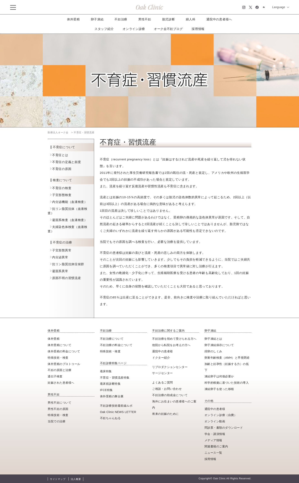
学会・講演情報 (214, 434)
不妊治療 (120, 19)
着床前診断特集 (110, 383)
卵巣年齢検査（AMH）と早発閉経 (227, 357)
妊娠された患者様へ (61, 382)
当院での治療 (56, 421)
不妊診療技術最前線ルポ (116, 405)
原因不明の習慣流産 (66, 278)
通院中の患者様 (162, 351)
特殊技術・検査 (58, 357)
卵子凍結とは (213, 338)
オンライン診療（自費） (220, 415)
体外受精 (73, 19)
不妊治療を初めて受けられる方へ (174, 338)
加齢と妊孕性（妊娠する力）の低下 (226, 367)
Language (278, 7)
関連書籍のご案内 (216, 446)
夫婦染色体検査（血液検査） (67, 229)
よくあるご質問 (162, 382)
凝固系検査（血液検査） (69, 220)
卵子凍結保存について (219, 345)
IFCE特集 (106, 390)
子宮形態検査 (61, 195)
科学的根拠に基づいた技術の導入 (226, 382)
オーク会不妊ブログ (168, 29)
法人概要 (76, 479)
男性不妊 (144, 19)
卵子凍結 (97, 19)
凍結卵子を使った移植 (219, 389)
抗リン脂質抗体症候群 (68, 264)
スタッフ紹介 (104, 29)
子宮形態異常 (61, 250)
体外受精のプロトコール (64, 364)
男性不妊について (59, 402)
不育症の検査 (61, 188)
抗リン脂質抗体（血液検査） (67, 211)
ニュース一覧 (213, 452)
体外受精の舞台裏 (112, 396)
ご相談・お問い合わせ (167, 388)
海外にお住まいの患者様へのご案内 (174, 404)
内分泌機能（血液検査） (69, 202)
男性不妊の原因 (58, 409)
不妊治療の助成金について (170, 395)
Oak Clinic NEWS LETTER (118, 412)
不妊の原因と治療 (59, 370)
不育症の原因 (61, 169)
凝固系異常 (60, 271)
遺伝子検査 (55, 376)
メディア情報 (213, 440)
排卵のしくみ (213, 351)
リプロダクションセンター (170, 367)
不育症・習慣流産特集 (115, 377)
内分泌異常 (60, 257)
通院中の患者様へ (219, 19)
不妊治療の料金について (116, 345)
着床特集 (106, 371)
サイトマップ (57, 479)
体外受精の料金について (64, 351)
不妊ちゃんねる (110, 418)
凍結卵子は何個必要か (219, 376)
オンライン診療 (134, 29)
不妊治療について (112, 338)
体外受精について (59, 345)
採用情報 (198, 29)
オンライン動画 (214, 421)
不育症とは (60, 155)
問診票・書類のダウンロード (223, 427)
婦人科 (190, 19)
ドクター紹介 (161, 357)
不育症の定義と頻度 (66, 162)
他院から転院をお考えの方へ (171, 345)
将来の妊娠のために (165, 413)
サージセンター (162, 373)
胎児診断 (168, 19)
